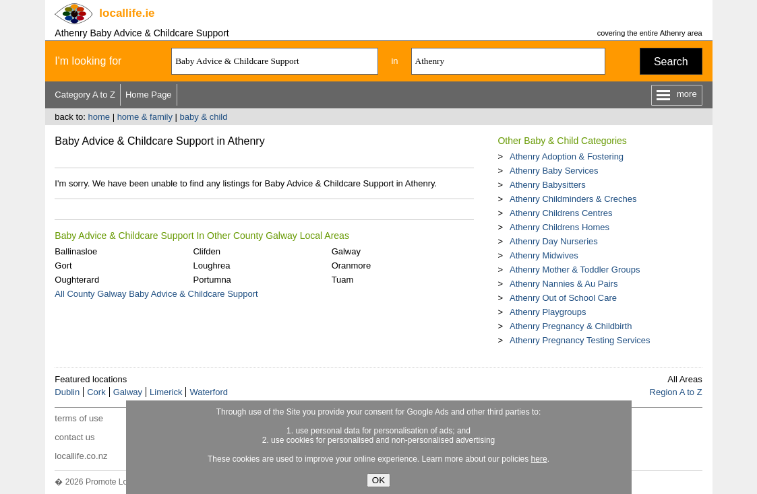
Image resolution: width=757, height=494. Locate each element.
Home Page (148, 95)
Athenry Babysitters (548, 185)
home (99, 117)
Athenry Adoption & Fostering (567, 156)
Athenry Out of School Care (563, 298)
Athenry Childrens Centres (561, 213)
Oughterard (77, 280)
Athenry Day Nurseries (554, 241)
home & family (145, 117)
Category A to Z (85, 95)
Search (671, 61)
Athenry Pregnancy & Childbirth (571, 326)
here (539, 459)
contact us (74, 437)
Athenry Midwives (544, 255)
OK (378, 480)
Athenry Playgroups (548, 312)
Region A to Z (676, 392)
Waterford (208, 392)
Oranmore (351, 265)
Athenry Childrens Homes (559, 227)
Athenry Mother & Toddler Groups (575, 269)
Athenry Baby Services (554, 171)
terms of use (79, 418)
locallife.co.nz (81, 456)
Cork (96, 392)
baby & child (204, 117)
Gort (63, 265)
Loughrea (211, 265)
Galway (346, 251)
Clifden (206, 251)
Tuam (343, 280)
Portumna (212, 280)
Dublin (67, 392)
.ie (126, 13)
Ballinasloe (76, 251)
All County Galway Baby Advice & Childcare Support (156, 294)
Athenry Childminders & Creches (573, 199)
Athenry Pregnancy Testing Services (580, 340)
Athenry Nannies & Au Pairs (563, 284)
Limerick (166, 392)
